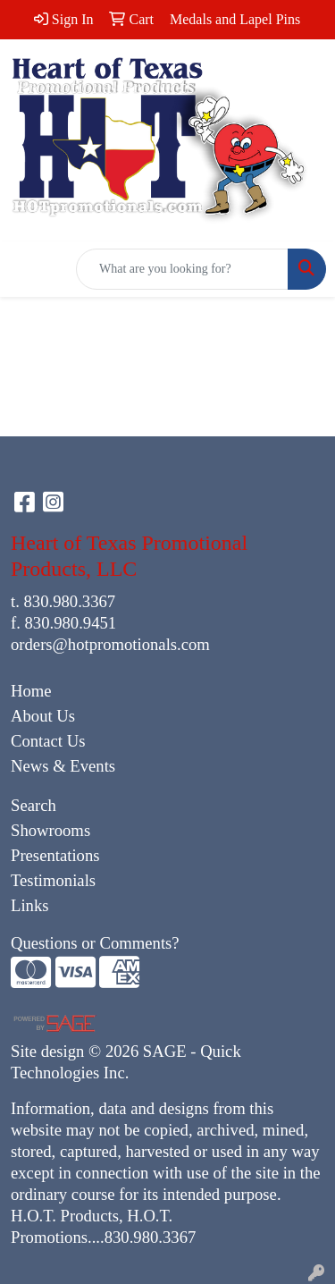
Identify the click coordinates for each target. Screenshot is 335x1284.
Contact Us (48, 740)
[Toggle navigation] (27, 269)
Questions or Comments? (95, 942)
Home (31, 690)
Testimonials (53, 880)
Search (33, 805)
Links (30, 905)
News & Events (63, 765)
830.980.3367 (70, 601)
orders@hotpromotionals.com (110, 644)
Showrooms (50, 830)
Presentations (55, 855)
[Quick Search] (182, 269)
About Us (43, 715)
